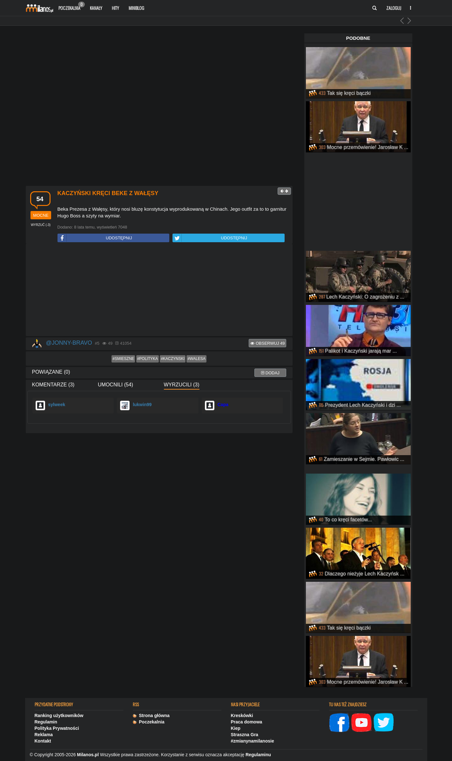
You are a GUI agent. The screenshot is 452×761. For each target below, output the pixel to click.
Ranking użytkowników (59, 715)
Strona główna (151, 715)
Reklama (44, 734)
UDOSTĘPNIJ (95, 238)
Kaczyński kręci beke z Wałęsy (108, 193)
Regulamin (46, 721)
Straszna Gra (244, 734)
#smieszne (123, 358)
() (41, 225)
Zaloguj (393, 7)
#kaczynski (173, 358)
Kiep (235, 728)
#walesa (196, 358)
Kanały (96, 7)
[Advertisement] (159, 290)
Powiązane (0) (51, 372)
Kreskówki (242, 715)
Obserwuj (267, 343)
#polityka (147, 358)
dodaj (270, 372)
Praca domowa (246, 721)
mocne (40, 215)
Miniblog (136, 7)
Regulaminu (258, 754)
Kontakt (43, 740)
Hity (115, 7)
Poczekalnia (71, 6)
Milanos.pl (87, 754)
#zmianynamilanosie (252, 740)
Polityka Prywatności (57, 728)
